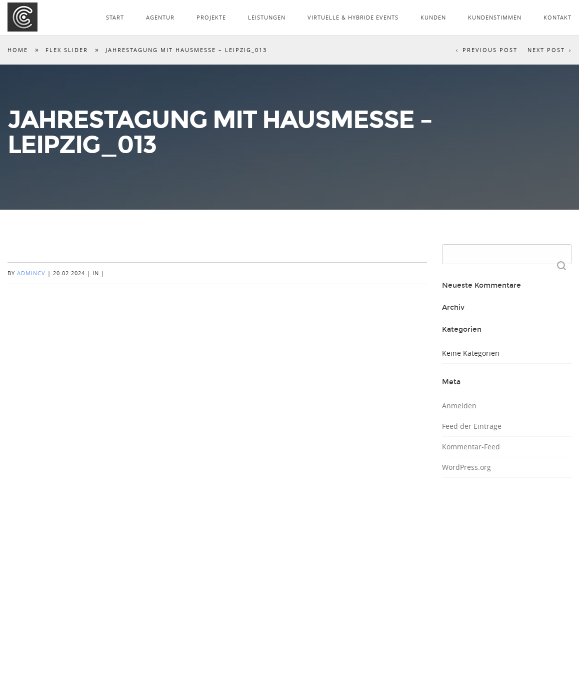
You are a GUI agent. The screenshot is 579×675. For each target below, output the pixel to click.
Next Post (546, 50)
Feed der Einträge (472, 426)
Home (18, 50)
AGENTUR (160, 17)
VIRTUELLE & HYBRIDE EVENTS (353, 17)
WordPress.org (466, 467)
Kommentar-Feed (471, 446)
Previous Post (490, 50)
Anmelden (459, 405)
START (115, 17)
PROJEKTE (211, 17)
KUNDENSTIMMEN (495, 17)
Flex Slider (67, 50)
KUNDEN (433, 17)
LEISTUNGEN (267, 17)
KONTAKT (558, 17)
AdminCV (31, 273)
